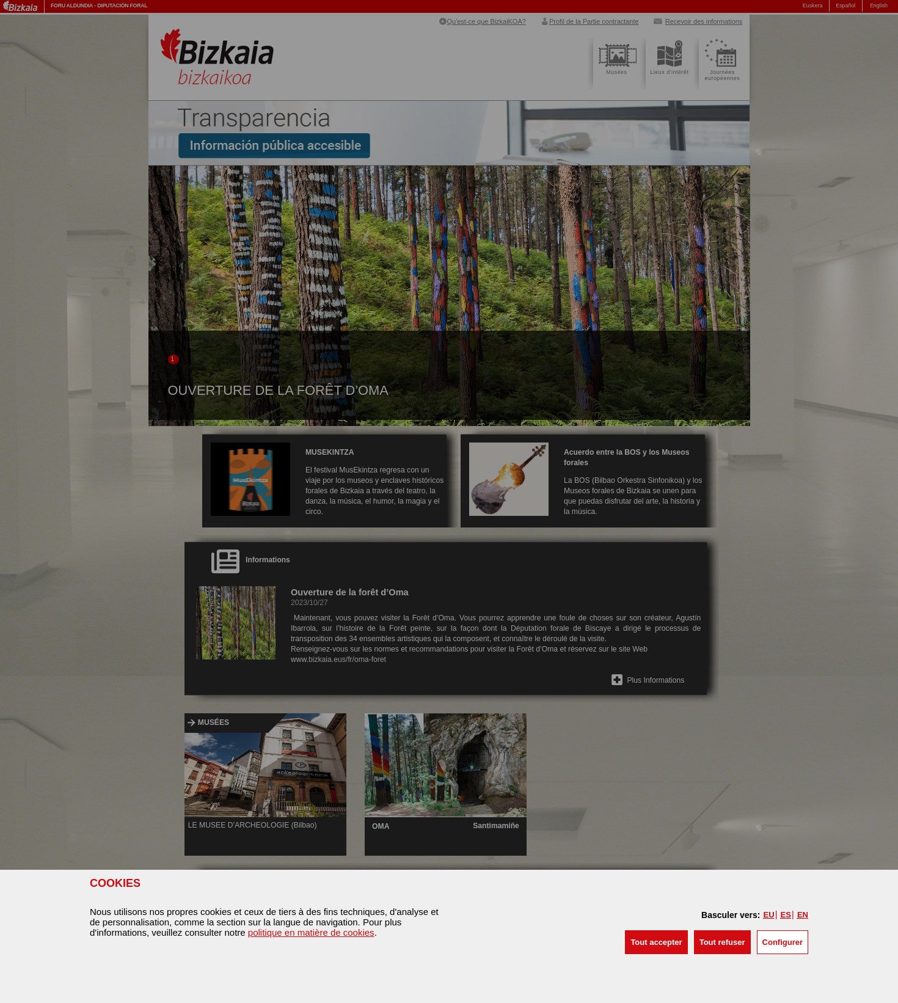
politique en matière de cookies (311, 932)
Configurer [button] (782, 942)
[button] (656, 942)
